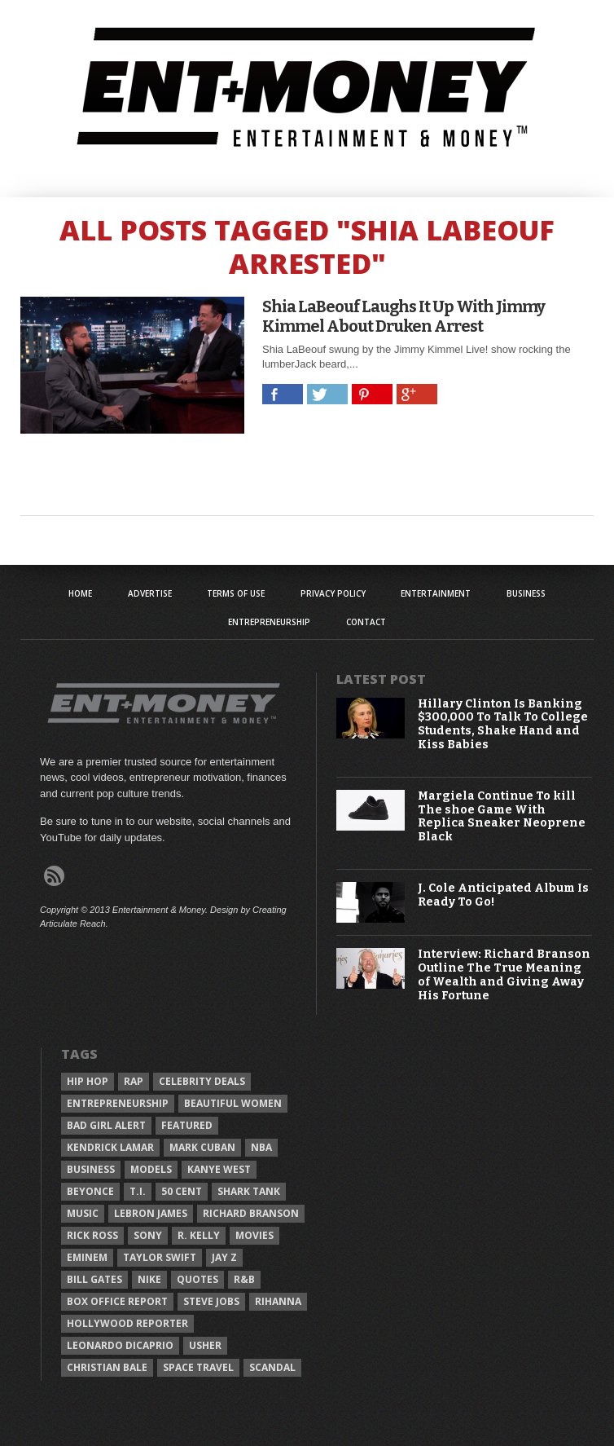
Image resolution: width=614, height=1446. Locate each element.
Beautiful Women (233, 1103)
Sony (148, 1235)
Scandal (272, 1367)
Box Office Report (117, 1301)
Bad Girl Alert (106, 1125)
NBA (261, 1147)
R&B (244, 1279)
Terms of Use (236, 593)
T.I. (137, 1191)
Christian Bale (107, 1367)
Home (80, 593)
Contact (366, 622)
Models (151, 1169)
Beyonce (90, 1191)
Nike (149, 1279)
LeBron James (150, 1213)
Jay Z (224, 1257)
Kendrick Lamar (110, 1147)
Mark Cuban (202, 1147)
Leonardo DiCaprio (120, 1345)
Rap (133, 1081)
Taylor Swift (159, 1257)
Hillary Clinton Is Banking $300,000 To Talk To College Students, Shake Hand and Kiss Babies (503, 725)
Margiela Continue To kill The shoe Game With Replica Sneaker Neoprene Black (501, 817)
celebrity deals (202, 1081)
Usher (205, 1345)
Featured (187, 1125)
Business (526, 593)
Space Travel (198, 1367)
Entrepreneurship (269, 622)
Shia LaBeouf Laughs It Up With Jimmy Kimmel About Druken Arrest (403, 316)
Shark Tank (248, 1191)
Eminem (87, 1257)
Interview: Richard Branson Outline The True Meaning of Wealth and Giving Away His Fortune (504, 975)
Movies (254, 1235)
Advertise (150, 593)
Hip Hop (87, 1081)
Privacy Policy (333, 593)
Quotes (197, 1279)
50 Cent (181, 1191)
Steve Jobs (211, 1301)
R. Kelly (199, 1235)
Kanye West (219, 1169)
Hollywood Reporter (127, 1323)
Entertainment (436, 593)
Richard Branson (251, 1213)
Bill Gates (94, 1279)
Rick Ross (92, 1235)
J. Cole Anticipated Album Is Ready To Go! (503, 895)
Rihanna (278, 1301)
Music (83, 1213)
